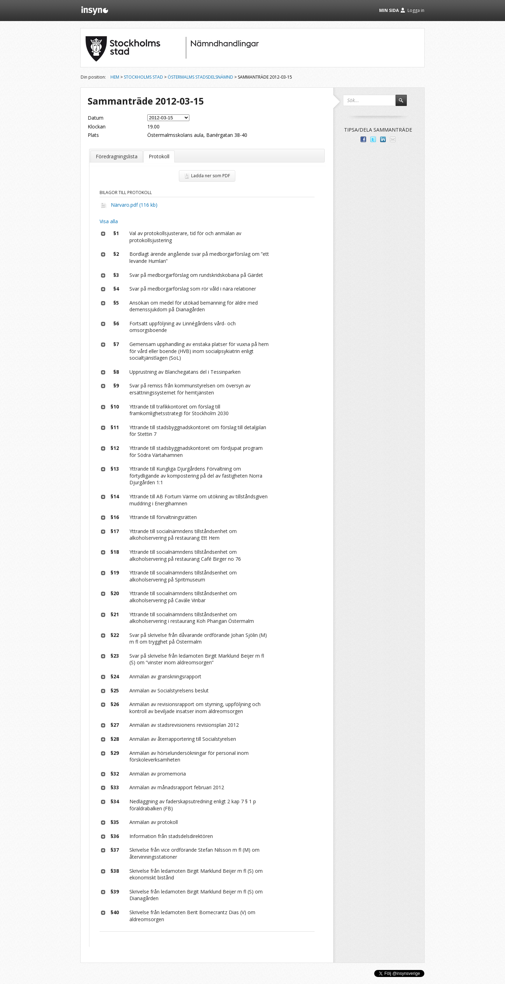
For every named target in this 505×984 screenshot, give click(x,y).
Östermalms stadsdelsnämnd (200, 77)
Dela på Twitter (373, 139)
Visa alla (109, 221)
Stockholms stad (143, 77)
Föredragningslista (116, 156)
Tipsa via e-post (393, 139)
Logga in (416, 10)
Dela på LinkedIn (383, 139)
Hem (114, 77)
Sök (404, 103)
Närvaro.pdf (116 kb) (134, 204)
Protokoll (159, 156)
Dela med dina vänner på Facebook (363, 139)
